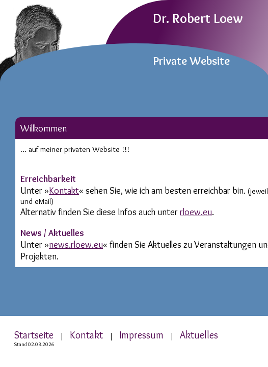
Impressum (141, 335)
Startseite (33, 335)
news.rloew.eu (76, 244)
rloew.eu (196, 212)
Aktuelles (199, 335)
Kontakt (64, 190)
